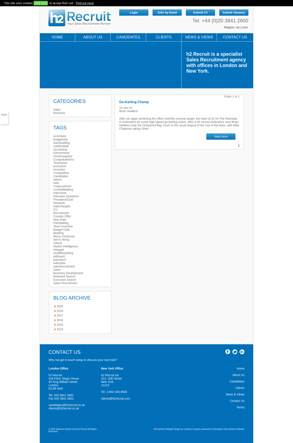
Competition (61, 173)
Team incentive (63, 226)
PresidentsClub (63, 199)
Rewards (59, 203)
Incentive (59, 169)
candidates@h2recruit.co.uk (67, 405)
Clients (164, 37)
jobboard (59, 256)
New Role (59, 219)
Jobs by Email (167, 12)
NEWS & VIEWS (199, 37)
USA (245, 27)
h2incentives (61, 152)
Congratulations (63, 159)
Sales (57, 109)
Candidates (128, 37)
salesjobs (59, 263)
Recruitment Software (234, 429)
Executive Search (64, 279)
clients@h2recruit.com (115, 398)
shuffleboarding (63, 253)
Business (59, 113)
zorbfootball (60, 146)
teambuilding (61, 142)
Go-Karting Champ (134, 102)
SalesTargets (61, 206)
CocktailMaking (63, 189)
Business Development (68, 273)
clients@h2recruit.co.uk (64, 408)
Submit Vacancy (234, 12)
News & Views (235, 394)
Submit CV (200, 12)
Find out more (85, 3)
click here (41, 3)
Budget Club (61, 229)
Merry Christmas (64, 236)
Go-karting (60, 149)
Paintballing (60, 223)
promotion (59, 166)
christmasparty (62, 156)
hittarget (58, 249)
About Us (93, 37)
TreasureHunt (62, 186)
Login (134, 12)
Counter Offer (62, 216)
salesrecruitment (64, 266)
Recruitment (61, 213)
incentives (59, 136)
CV (55, 209)
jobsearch (59, 259)
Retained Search (64, 276)
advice (57, 179)
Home (57, 37)
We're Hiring (61, 239)
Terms (240, 407)
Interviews (59, 193)
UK (238, 27)
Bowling (58, 233)
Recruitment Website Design (167, 429)
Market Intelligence (65, 246)
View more (221, 136)
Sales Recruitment (65, 283)
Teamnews (60, 163)
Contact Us (235, 37)
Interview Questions (66, 196)
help (56, 183)
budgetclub (60, 139)
